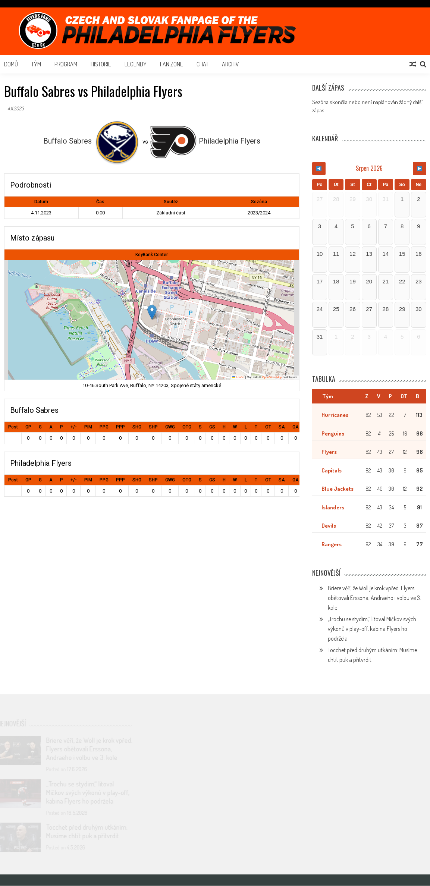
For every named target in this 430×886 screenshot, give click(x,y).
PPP (120, 427)
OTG (186, 427)
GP (28, 427)
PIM (88, 427)
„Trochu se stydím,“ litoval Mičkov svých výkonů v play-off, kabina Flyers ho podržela (372, 629)
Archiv (230, 64)
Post (13, 427)
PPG (104, 427)
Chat (202, 64)
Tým (36, 64)
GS (212, 427)
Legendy (136, 64)
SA (282, 427)
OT (268, 427)
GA (295, 427)
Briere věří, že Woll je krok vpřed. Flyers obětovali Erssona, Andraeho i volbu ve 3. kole (374, 598)
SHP (153, 427)
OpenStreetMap (272, 377)
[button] (152, 312)
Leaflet (238, 377)
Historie (101, 64)
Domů (11, 64)
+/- (73, 427)
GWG (170, 427)
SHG (136, 427)
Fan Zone (171, 64)
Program (65, 64)
